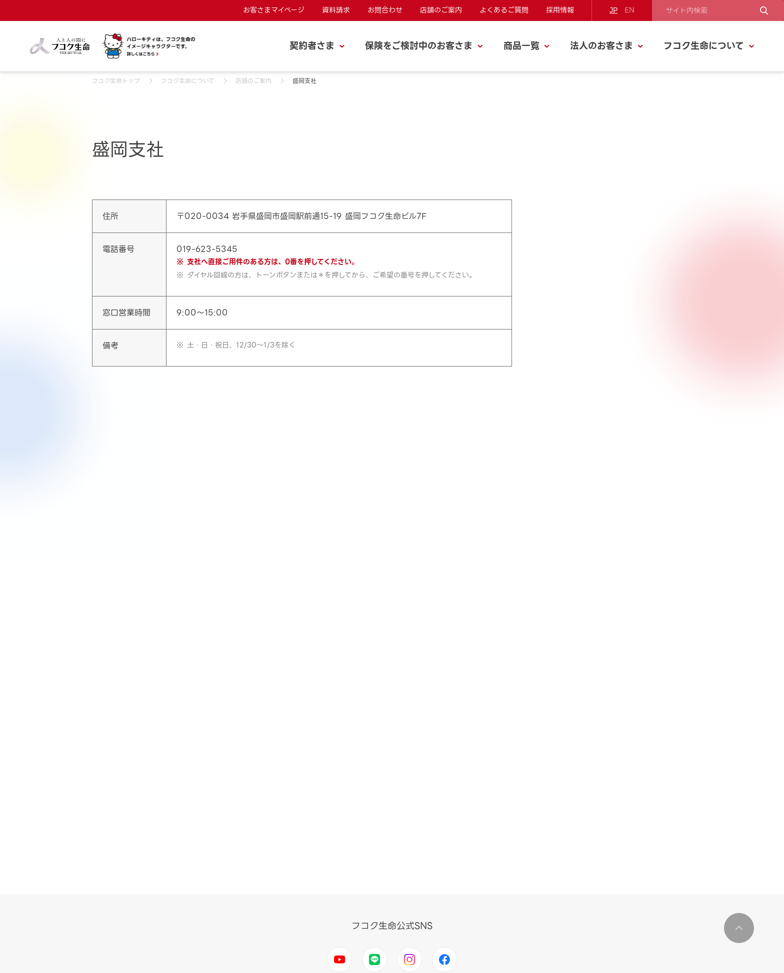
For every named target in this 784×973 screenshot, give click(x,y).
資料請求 (336, 10)
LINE (374, 959)
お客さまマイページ (273, 10)
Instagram (409, 959)
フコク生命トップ (116, 81)
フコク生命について (187, 81)
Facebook (444, 959)
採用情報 (560, 10)
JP (614, 10)
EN (629, 10)
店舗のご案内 (441, 10)
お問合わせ (385, 10)
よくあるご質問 (504, 10)
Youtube (339, 959)
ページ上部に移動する (739, 928)
